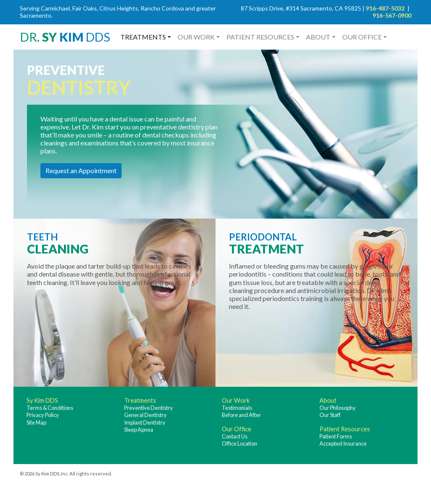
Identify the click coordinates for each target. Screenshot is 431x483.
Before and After (241, 415)
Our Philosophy (337, 407)
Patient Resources (260, 37)
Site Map (36, 422)
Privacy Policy (43, 415)
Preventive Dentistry (148, 407)
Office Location (239, 443)
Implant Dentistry (144, 422)
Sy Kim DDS (42, 400)
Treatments (143, 37)
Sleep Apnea (138, 429)
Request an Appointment (81, 170)
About (318, 37)
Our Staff (330, 415)
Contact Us (234, 436)
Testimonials (237, 407)
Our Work (196, 37)
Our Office (362, 37)
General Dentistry (145, 415)
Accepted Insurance (343, 443)
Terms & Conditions (50, 407)
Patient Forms (335, 436)
